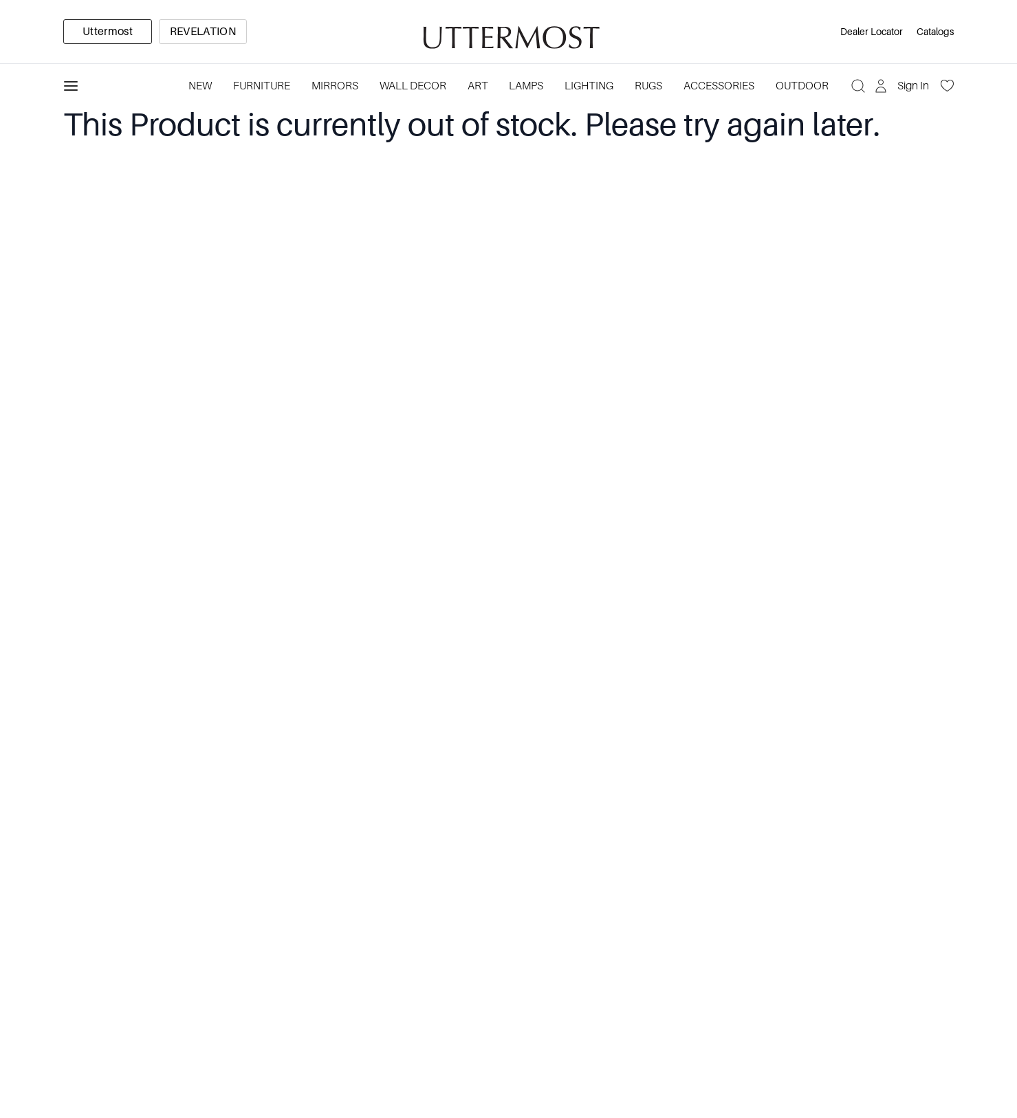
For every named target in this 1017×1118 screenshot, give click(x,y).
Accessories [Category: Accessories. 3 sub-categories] (719, 86)
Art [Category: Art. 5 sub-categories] (478, 86)
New (200, 86)
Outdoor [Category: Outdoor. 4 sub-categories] (802, 86)
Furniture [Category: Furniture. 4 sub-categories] (261, 86)
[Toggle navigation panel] (71, 86)
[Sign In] (903, 86)
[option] (107, 31)
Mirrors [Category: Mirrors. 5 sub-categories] (334, 86)
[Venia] (509, 32)
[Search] (858, 86)
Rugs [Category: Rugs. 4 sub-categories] (648, 86)
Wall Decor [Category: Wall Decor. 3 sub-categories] (413, 86)
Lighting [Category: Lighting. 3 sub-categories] (589, 86)
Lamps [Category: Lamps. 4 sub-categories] (526, 86)
